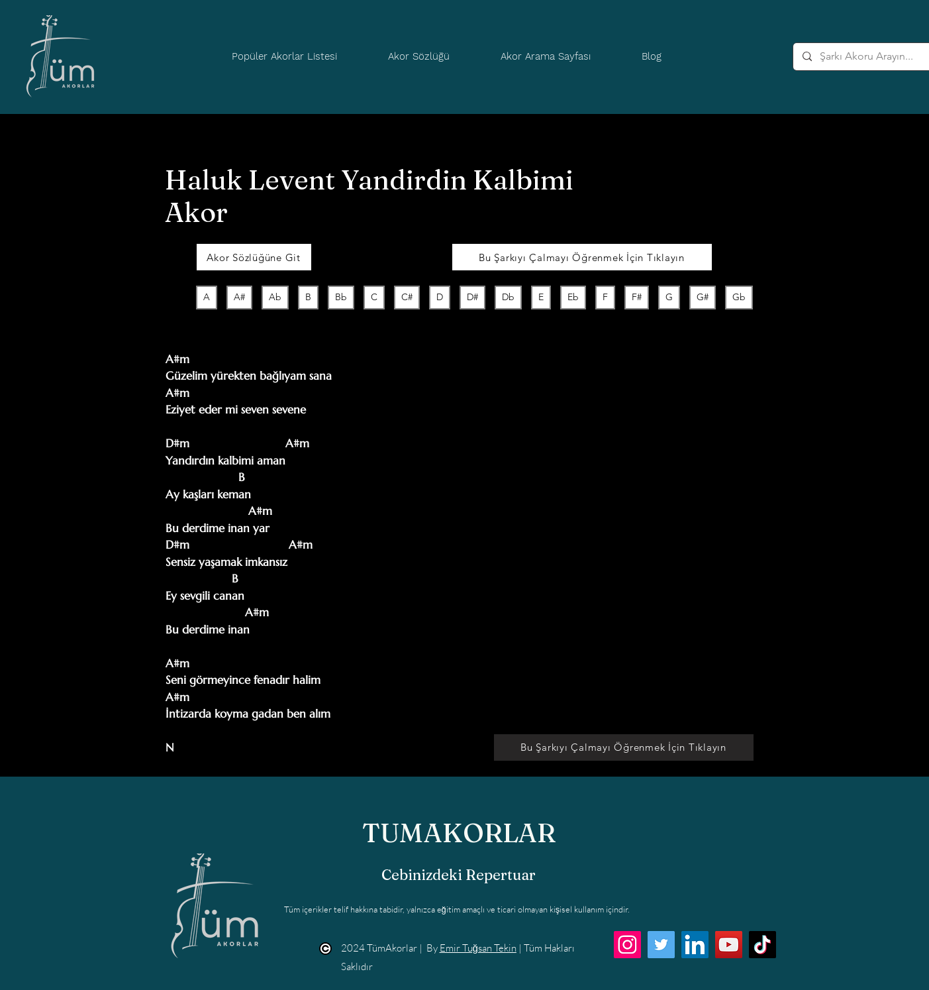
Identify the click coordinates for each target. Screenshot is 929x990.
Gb (739, 296)
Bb (340, 296)
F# (636, 296)
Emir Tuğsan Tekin (478, 948)
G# (702, 296)
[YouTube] (728, 944)
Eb (573, 296)
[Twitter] (661, 944)
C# (407, 296)
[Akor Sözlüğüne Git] (254, 257)
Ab (274, 296)
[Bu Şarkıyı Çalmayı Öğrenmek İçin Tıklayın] (582, 257)
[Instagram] (627, 944)
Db (507, 296)
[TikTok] (762, 944)
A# (239, 296)
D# (472, 296)
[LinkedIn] (695, 944)
